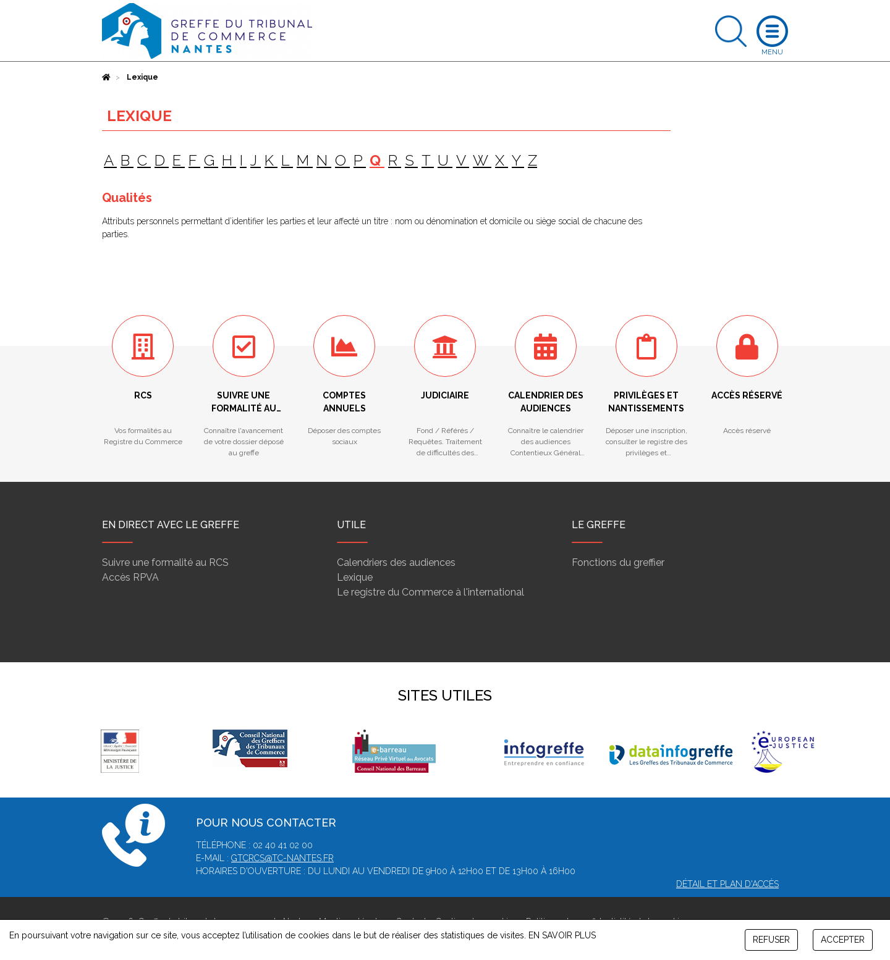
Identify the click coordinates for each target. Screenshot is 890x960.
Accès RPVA (130, 577)
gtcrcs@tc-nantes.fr (282, 858)
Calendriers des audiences (396, 562)
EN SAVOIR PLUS (562, 935)
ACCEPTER (843, 940)
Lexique (355, 577)
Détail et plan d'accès (727, 884)
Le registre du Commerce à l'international (430, 592)
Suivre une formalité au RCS (165, 562)
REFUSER (771, 940)
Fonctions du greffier (618, 562)
